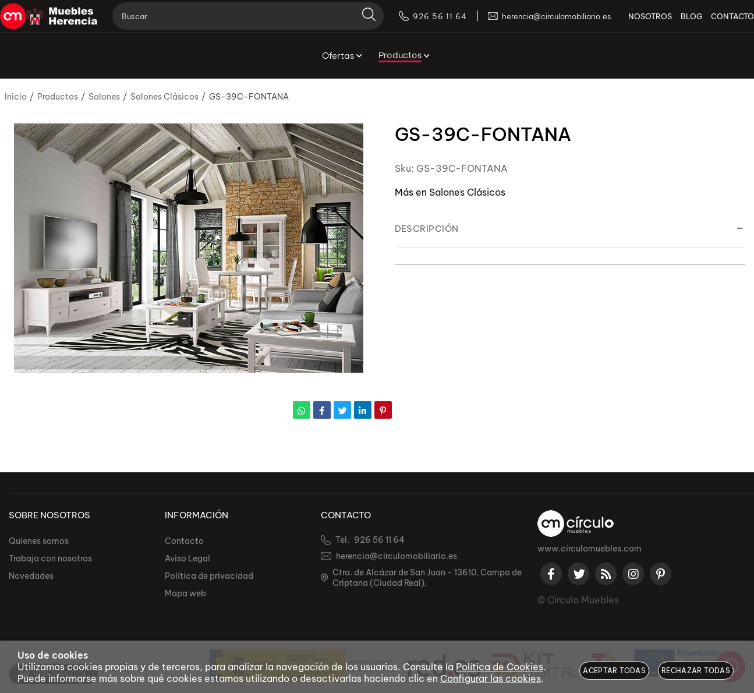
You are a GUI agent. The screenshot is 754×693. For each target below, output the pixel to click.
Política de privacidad (209, 576)
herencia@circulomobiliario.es (396, 556)
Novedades (31, 576)
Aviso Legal (187, 558)
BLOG (674, 23)
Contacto (184, 541)
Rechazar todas (695, 670)
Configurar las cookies (490, 678)
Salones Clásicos (467, 192)
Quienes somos (39, 541)
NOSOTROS (632, 23)
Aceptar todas (614, 670)
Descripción (427, 228)
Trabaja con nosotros (50, 558)
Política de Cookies (499, 667)
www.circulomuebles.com (589, 548)
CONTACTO (715, 23)
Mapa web (185, 593)
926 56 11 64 (379, 540)
